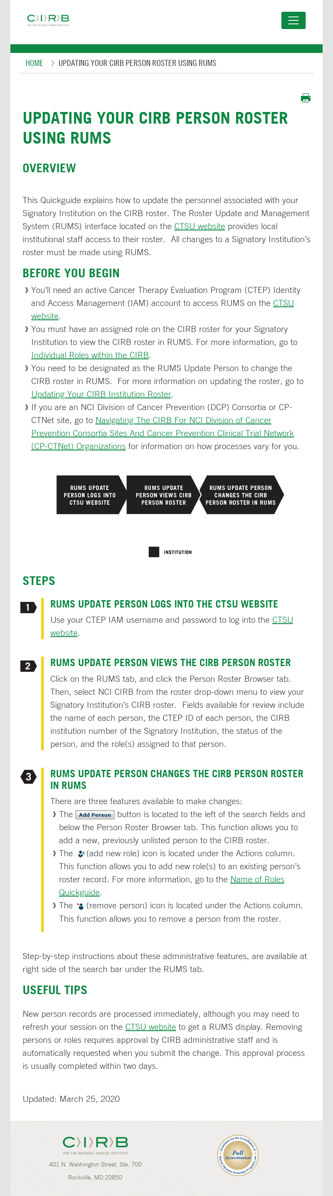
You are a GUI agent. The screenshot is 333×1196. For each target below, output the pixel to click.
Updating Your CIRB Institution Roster (101, 393)
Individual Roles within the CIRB (90, 354)
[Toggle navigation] (293, 20)
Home (34, 62)
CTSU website (199, 225)
